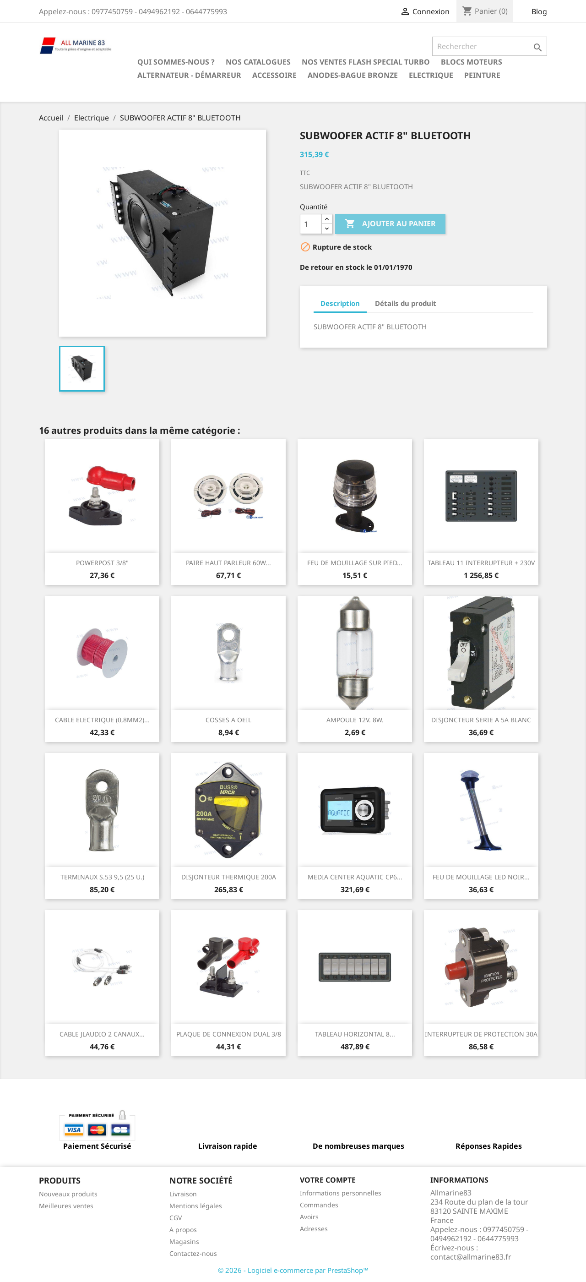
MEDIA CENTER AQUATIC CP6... (355, 877)
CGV (175, 1217)
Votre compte (328, 1180)
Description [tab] (340, 303)
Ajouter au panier (390, 224)
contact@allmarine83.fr (470, 1257)
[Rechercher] (489, 46)
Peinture (482, 75)
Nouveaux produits (68, 1193)
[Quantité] (311, 224)
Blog (539, 11)
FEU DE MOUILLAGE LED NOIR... (481, 877)
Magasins (184, 1241)
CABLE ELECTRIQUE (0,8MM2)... (102, 719)
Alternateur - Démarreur (189, 75)
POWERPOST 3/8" (102, 562)
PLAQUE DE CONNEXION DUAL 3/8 (228, 1034)
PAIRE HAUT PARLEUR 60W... (228, 562)
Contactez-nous (193, 1253)
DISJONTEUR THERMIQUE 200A (228, 877)
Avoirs (309, 1216)
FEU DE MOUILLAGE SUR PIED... (354, 562)
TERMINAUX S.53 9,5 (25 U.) (102, 877)
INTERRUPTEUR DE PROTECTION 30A (481, 1034)
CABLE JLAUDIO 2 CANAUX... (102, 1034)
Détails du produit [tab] (405, 303)
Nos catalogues (258, 62)
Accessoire (274, 75)
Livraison (183, 1193)
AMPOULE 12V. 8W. (355, 719)
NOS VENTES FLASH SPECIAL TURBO (366, 62)
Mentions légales (195, 1205)
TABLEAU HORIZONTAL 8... (355, 1034)
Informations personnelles (340, 1193)
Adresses (314, 1228)
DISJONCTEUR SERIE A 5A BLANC (481, 719)
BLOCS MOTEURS (471, 62)
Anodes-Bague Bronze (353, 75)
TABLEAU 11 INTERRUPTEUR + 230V (481, 562)
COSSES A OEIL (228, 719)
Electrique (431, 75)
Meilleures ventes (66, 1205)
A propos (183, 1229)
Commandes (319, 1204)
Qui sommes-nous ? (176, 62)
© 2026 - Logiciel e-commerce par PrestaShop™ (293, 1270)
